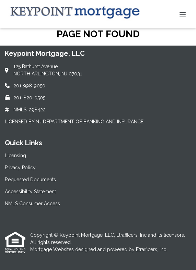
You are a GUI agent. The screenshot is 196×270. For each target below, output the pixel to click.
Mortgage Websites (52, 249)
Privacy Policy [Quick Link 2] (20, 167)
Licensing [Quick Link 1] (15, 155)
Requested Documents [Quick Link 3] (30, 179)
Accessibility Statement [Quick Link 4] (30, 191)
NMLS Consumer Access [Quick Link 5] (32, 203)
